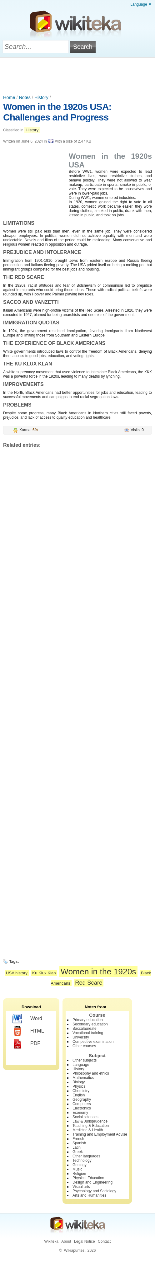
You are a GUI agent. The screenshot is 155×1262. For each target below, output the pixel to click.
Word (27, 1019)
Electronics (81, 1108)
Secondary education (90, 1024)
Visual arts (81, 1186)
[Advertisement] (77, 74)
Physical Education (88, 1178)
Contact (104, 1241)
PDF (26, 1044)
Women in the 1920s (98, 971)
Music (77, 1169)
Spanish (79, 1143)
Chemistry (80, 1091)
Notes (25, 97)
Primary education (87, 1020)
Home (9, 97)
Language (80, 1064)
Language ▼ (141, 4)
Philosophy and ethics (90, 1073)
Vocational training (87, 1033)
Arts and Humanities (89, 1195)
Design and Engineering (92, 1182)
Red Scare (88, 982)
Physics (78, 1086)
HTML (28, 1031)
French (78, 1139)
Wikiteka (51, 1241)
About (66, 1241)
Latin (76, 1147)
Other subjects (84, 1060)
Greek (77, 1152)
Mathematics (83, 1078)
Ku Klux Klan (44, 973)
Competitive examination (92, 1041)
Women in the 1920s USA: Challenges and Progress (57, 111)
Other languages (86, 1156)
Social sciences (85, 1117)
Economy (80, 1112)
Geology (79, 1165)
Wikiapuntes (74, 1250)
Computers (81, 1104)
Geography (81, 1099)
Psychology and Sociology (94, 1191)
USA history (17, 973)
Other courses (84, 1046)
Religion (79, 1173)
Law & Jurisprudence (90, 1121)
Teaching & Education (90, 1125)
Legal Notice (84, 1241)
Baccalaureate (84, 1028)
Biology (78, 1082)
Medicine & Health (87, 1130)
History (41, 97)
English (78, 1095)
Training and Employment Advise (99, 1134)
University (80, 1037)
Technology (82, 1160)
